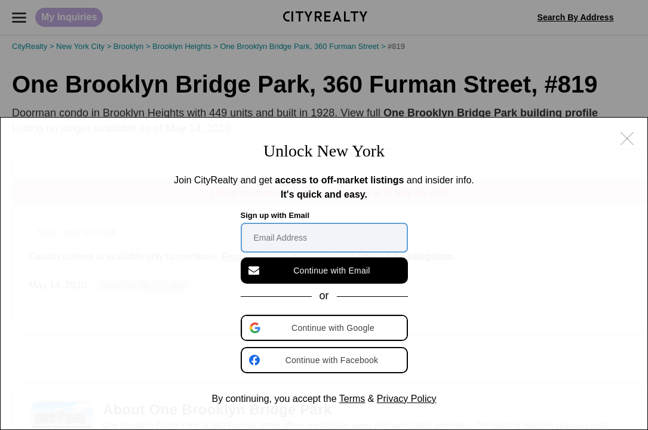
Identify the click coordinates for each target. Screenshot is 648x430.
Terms (352, 399)
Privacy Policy (407, 399)
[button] (325, 328)
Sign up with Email (275, 215)
